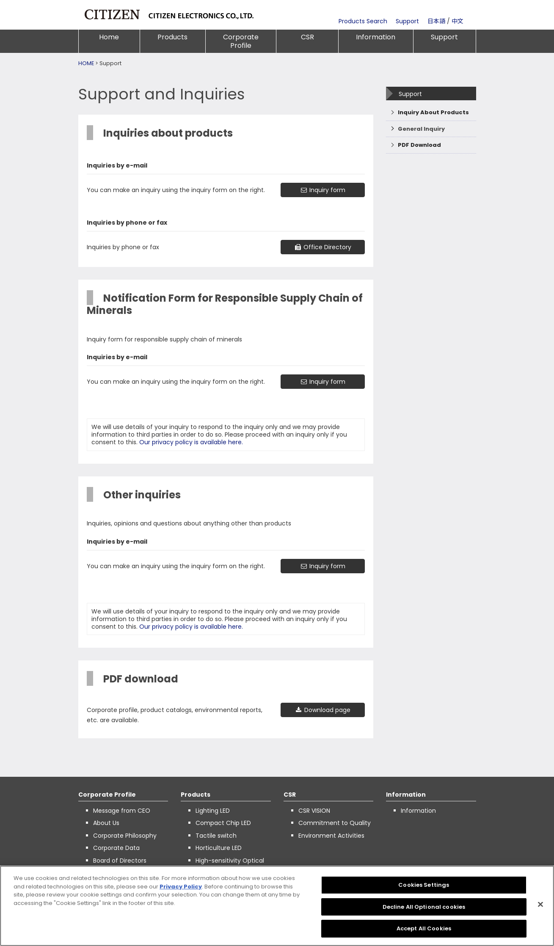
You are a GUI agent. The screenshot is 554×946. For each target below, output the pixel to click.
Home (109, 37)
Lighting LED (213, 810)
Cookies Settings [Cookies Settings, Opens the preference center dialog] (423, 885)
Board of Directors (119, 860)
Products (172, 37)
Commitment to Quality (334, 823)
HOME (86, 63)
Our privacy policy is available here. (191, 442)
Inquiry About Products (433, 112)
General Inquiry (421, 129)
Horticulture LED (219, 848)
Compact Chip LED (223, 823)
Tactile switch (216, 835)
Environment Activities (331, 835)
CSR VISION (314, 810)
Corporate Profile (241, 41)
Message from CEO (121, 810)
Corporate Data (116, 848)
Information (375, 37)
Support (407, 21)
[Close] (540, 904)
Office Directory (322, 247)
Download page (322, 710)
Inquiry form (322, 190)
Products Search (363, 21)
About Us (106, 823)
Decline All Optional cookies (424, 907)
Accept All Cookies (424, 928)
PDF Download (419, 145)
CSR (307, 37)
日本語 (436, 21)
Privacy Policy (181, 887)
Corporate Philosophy (125, 835)
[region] (277, 906)
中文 (457, 21)
